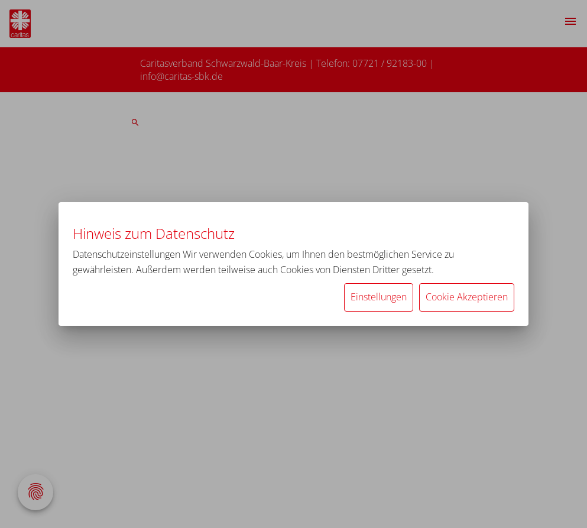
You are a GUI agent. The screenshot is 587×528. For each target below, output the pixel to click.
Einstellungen (379, 296)
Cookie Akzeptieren (467, 296)
